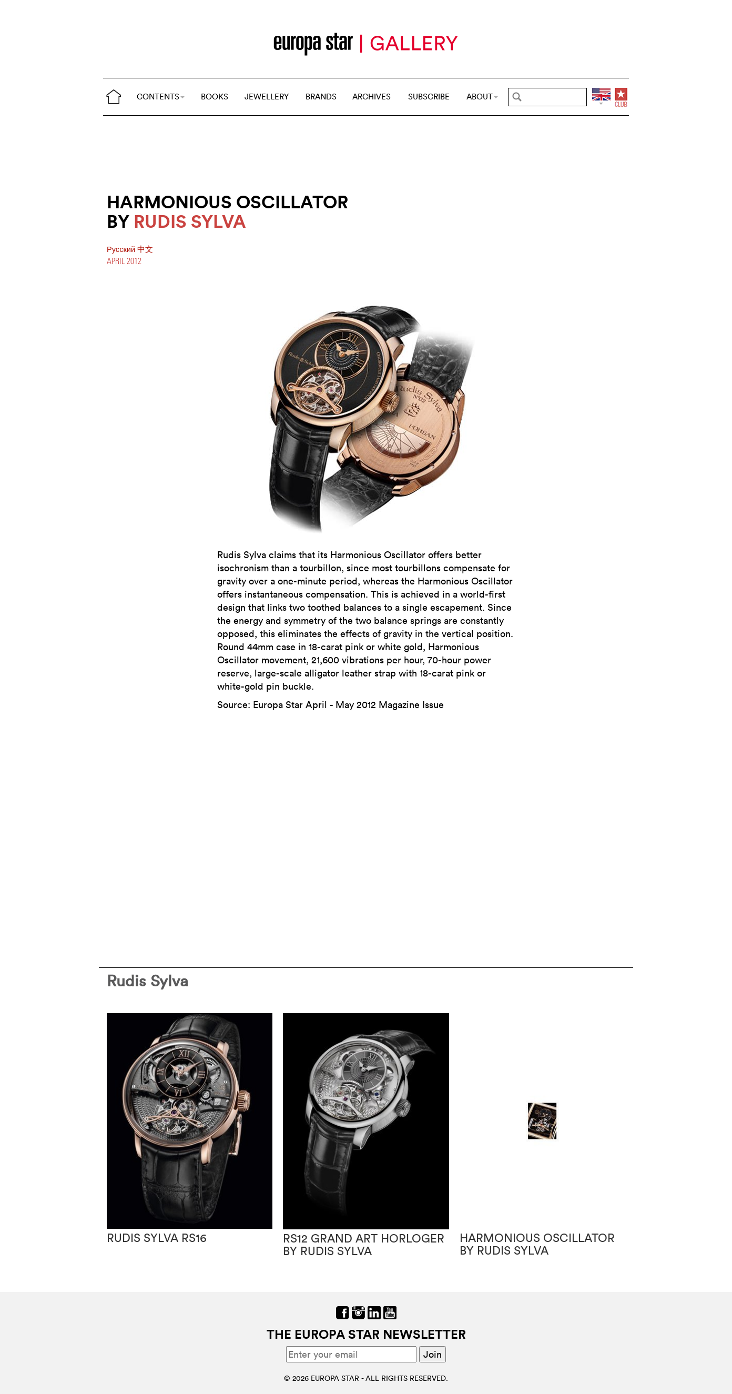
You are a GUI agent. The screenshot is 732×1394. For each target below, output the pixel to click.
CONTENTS (161, 97)
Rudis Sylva (147, 981)
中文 (145, 249)
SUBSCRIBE (429, 97)
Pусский (122, 249)
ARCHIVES (371, 97)
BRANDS (321, 97)
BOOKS (214, 97)
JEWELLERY (267, 97)
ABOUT (482, 97)
